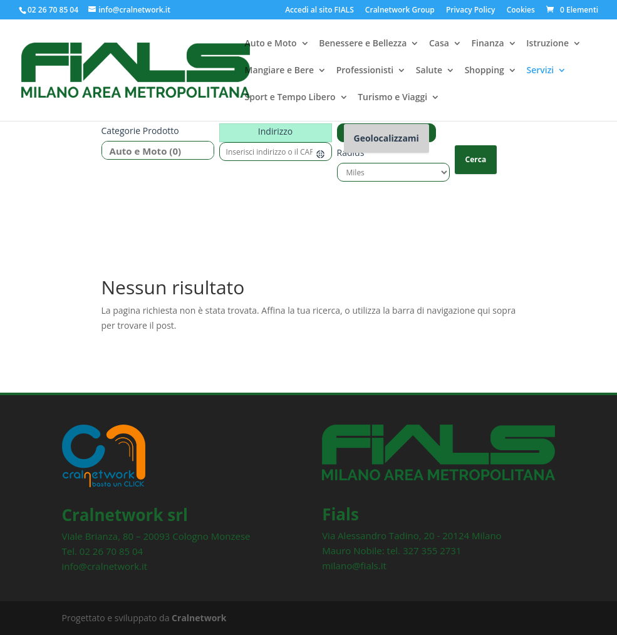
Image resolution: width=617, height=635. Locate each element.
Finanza (488, 44)
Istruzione (547, 44)
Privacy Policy (470, 10)
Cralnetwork (199, 618)
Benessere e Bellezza (363, 44)
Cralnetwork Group (400, 10)
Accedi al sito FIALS (319, 10)
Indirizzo (275, 131)
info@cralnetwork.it (105, 566)
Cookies (521, 10)
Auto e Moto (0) (153, 151)
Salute (429, 71)
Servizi (540, 71)
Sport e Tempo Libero (290, 98)
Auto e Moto (271, 44)
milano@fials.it (354, 565)
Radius (351, 152)
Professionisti (364, 71)
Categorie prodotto (140, 131)
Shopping (484, 71)
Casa (439, 44)
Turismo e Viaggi (392, 98)
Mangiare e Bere (279, 71)
